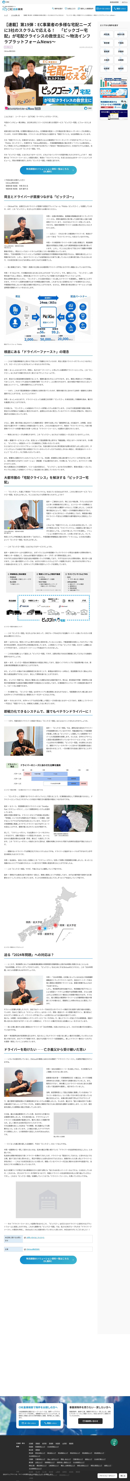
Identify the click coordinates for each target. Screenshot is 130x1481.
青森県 (38, 1443)
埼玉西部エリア (63, 1453)
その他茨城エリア (53, 1447)
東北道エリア (51, 1453)
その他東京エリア (78, 1462)
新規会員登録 (114, 2)
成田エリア (88, 1459)
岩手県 (44, 1443)
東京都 (31, 1462)
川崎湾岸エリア (54, 1465)
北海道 (31, 1443)
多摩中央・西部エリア (64, 1462)
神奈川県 (32, 1465)
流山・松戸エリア (53, 1459)
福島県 (71, 1443)
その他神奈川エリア (35, 1468)
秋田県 (58, 1443)
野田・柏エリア (66, 1459)
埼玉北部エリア (40, 1453)
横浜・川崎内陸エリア (68, 1465)
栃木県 (31, 1450)
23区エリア (39, 1462)
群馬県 (38, 1450)
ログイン (125, 2)
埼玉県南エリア (99, 1453)
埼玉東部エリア (87, 1453)
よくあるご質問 (114, 1440)
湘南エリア (107, 1465)
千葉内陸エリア (78, 1459)
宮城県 (51, 1443)
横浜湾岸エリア (42, 1465)
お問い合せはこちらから (35, 1237)
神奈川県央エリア (83, 1465)
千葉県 (31, 1459)
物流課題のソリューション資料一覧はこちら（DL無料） (47, 170)
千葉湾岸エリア (40, 1459)
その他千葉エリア (100, 1459)
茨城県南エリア (40, 1447)
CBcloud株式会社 (33, 1249)
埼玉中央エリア (75, 1453)
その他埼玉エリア (34, 1456)
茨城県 (31, 1447)
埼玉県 (31, 1453)
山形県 (64, 1443)
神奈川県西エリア (96, 1465)
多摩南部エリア (50, 1462)
